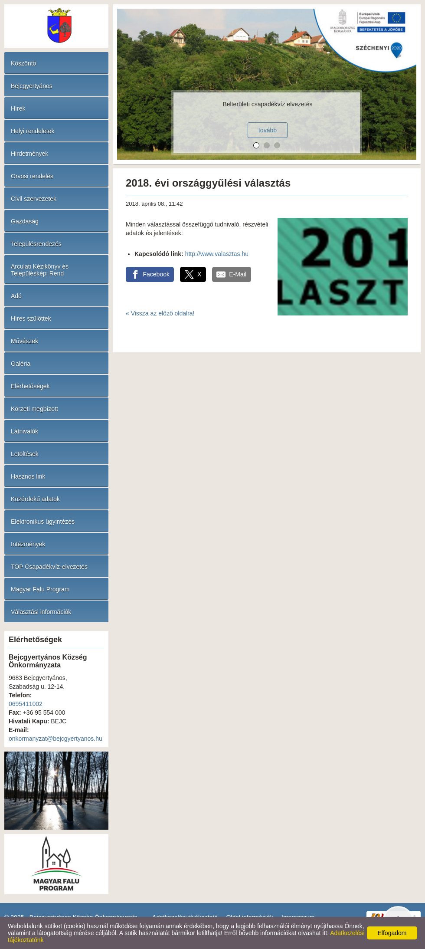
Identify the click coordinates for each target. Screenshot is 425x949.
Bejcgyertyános (31, 85)
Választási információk (41, 611)
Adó (16, 295)
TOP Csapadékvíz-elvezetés (49, 566)
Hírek (18, 108)
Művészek (24, 341)
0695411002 (25, 703)
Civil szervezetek (33, 198)
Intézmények (28, 544)
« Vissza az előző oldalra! (160, 313)
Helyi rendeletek (32, 131)
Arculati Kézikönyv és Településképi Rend (40, 270)
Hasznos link (28, 476)
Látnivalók (24, 431)
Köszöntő (23, 63)
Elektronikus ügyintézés (43, 521)
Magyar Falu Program (40, 589)
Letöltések (25, 453)
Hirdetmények (29, 153)
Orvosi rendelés (32, 176)
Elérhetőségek (30, 386)
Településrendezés (36, 243)
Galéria (20, 363)
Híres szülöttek (31, 318)
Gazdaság (25, 221)
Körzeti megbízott (34, 408)
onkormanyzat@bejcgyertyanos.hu (55, 738)
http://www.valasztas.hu (216, 253)
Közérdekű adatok (35, 499)
